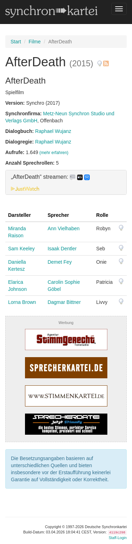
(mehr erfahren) (54, 152)
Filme (34, 41)
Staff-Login (118, 538)
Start (16, 41)
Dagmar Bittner (64, 302)
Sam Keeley (21, 248)
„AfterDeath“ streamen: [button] (50, 177)
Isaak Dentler (62, 248)
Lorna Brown (22, 302)
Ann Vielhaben (64, 228)
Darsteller (19, 215)
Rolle (102, 215)
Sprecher (58, 215)
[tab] (66, 182)
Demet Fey (59, 262)
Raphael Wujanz (53, 131)
